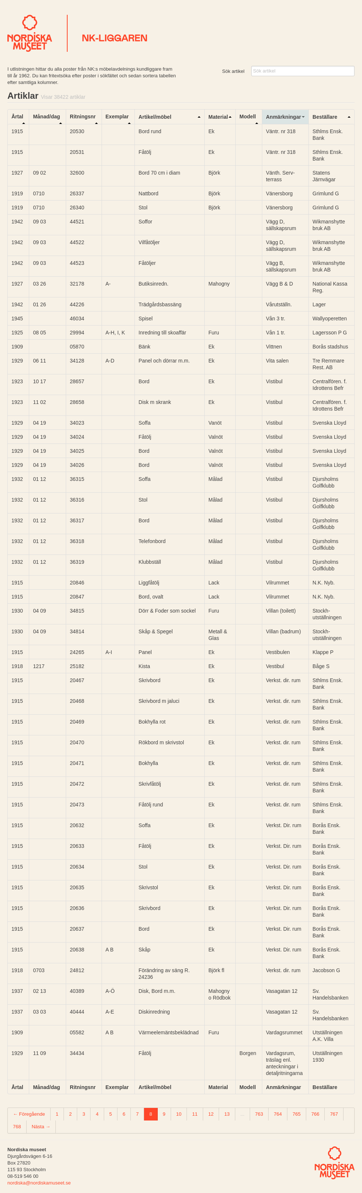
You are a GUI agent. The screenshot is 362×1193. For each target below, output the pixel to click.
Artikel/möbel (155, 117)
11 (194, 1114)
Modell (247, 116)
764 (278, 1114)
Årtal (17, 116)
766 (315, 1114)
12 (211, 1114)
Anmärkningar (283, 117)
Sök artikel (233, 71)
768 (17, 1126)
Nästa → (41, 1126)
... (242, 1114)
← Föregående (29, 1114)
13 (226, 1114)
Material (218, 117)
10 (178, 1114)
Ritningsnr (83, 116)
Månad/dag (46, 116)
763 (259, 1114)
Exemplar (117, 116)
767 (334, 1114)
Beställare (325, 117)
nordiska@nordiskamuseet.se (39, 1183)
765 (297, 1114)
